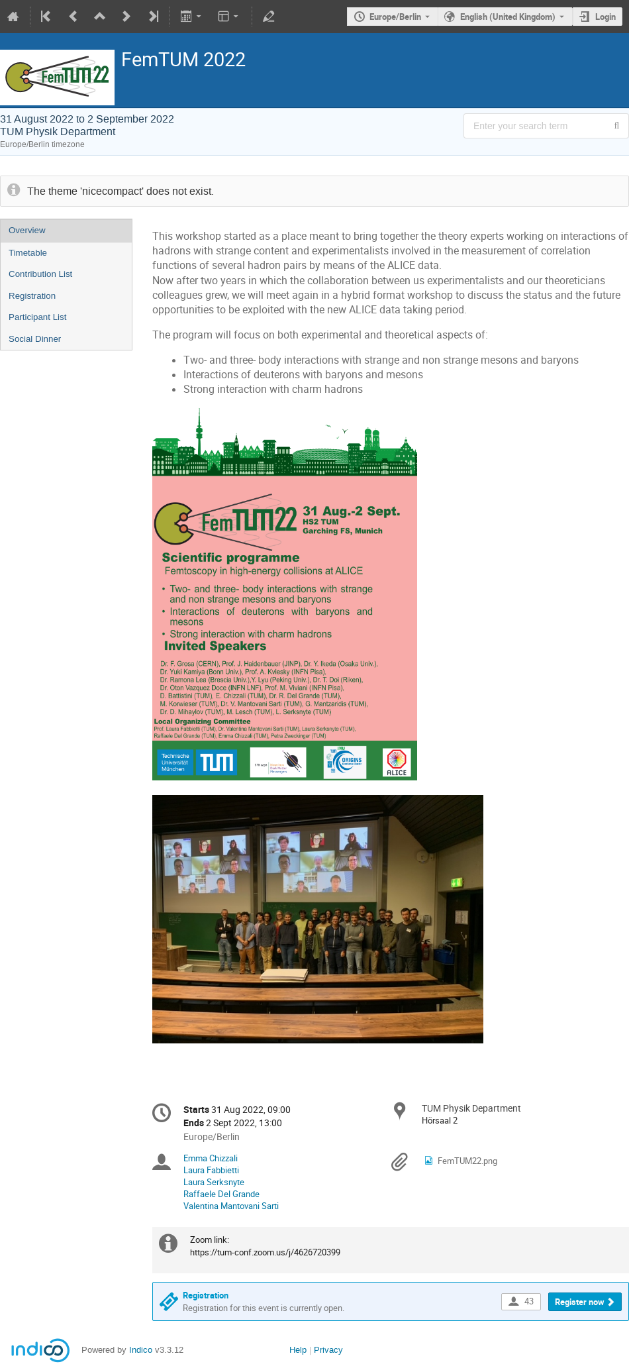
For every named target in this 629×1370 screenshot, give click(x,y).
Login (605, 17)
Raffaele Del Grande (221, 1194)
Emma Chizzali (210, 1158)
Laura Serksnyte (213, 1182)
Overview (27, 230)
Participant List (37, 317)
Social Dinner (35, 339)
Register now (580, 1302)
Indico (140, 1349)
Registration (32, 296)
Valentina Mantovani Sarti (231, 1206)
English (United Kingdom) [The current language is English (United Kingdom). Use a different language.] (508, 17)
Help (298, 1349)
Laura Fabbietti (211, 1170)
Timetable (28, 253)
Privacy (328, 1349)
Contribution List (40, 274)
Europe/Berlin (395, 17)
